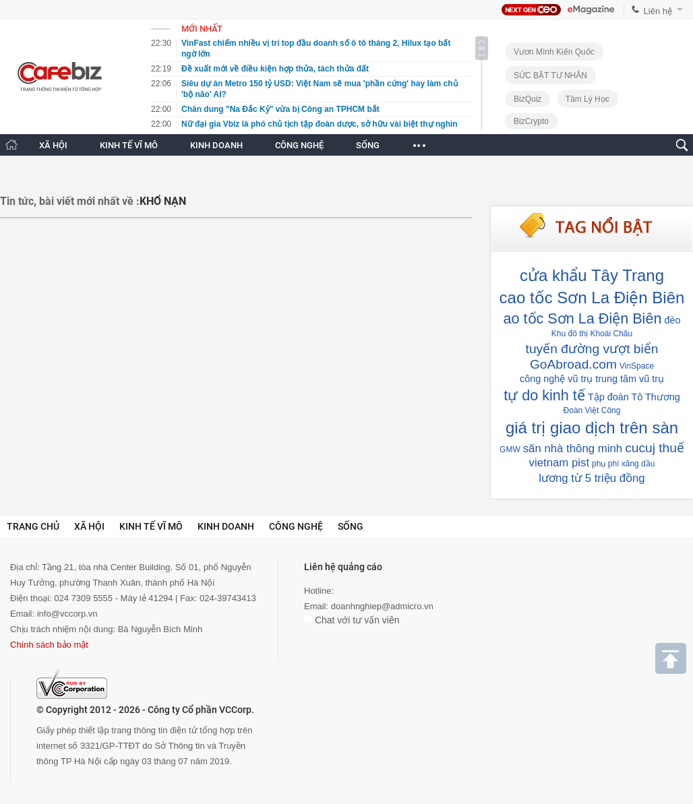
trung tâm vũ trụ (629, 378)
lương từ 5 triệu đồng (591, 478)
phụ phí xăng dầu (623, 463)
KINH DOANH (216, 145)
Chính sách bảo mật (49, 645)
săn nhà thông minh (572, 448)
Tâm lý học (587, 99)
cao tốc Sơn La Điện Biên (592, 297)
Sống (350, 526)
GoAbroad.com (573, 364)
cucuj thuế (654, 448)
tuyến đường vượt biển (592, 349)
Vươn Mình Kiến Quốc (554, 52)
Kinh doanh (226, 526)
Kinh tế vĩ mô (151, 526)
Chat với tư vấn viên (352, 620)
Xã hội (89, 526)
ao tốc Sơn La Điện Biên (583, 318)
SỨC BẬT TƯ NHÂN (550, 75)
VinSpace (637, 366)
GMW (510, 449)
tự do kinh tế (544, 395)
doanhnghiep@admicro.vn (382, 606)
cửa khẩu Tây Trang (592, 275)
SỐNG (368, 145)
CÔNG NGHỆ (299, 145)
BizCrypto (531, 121)
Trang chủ (33, 526)
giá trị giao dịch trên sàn (592, 428)
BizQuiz (527, 99)
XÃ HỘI (53, 145)
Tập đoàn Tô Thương (634, 397)
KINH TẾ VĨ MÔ (129, 145)
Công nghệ (296, 526)
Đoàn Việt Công (592, 410)
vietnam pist (559, 462)
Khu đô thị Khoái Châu (591, 333)
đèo (672, 320)
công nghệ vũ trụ (556, 378)
